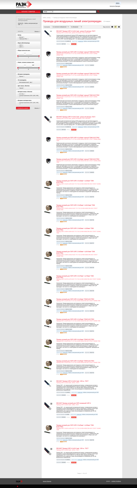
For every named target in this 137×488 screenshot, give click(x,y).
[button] (98, 11)
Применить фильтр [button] (22, 108)
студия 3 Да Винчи (116, 481)
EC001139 (80, 41)
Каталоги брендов (115, 6)
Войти (117, 3)
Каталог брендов (47, 481)
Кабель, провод (47, 17)
